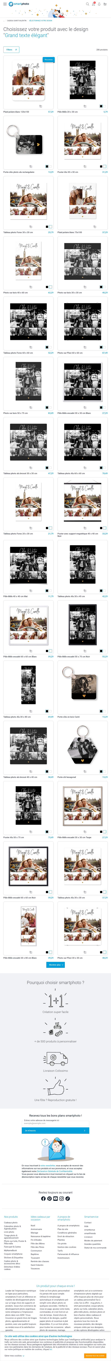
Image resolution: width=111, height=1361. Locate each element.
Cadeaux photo (11, 1222)
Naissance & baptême (41, 1236)
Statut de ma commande (95, 1248)
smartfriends (90, 1233)
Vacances (35, 1268)
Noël (33, 1225)
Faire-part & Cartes (12, 1247)
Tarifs (60, 1251)
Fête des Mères (38, 1243)
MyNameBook (10, 1250)
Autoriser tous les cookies (95, 1356)
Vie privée (62, 1243)
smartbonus (89, 1230)
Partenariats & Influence (68, 1254)
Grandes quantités (92, 1244)
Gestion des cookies (67, 1247)
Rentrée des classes (40, 1261)
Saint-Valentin (37, 1265)
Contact (87, 1222)
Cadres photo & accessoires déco (12, 1262)
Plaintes (61, 1240)
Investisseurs (64, 1258)
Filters (9, 50)
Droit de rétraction (66, 1236)
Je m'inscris (30, 1130)
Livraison (88, 1237)
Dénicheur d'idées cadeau (12, 1268)
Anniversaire (36, 1229)
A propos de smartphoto (69, 1225)
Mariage (34, 1233)
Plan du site (63, 1229)
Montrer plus (55, 965)
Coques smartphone (13, 1254)
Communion (36, 1251)
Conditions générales (67, 1233)
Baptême (35, 1254)
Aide (86, 1226)
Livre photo (9, 1232)
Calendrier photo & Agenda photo (12, 1227)
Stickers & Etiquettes (13, 1257)
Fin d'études (36, 1240)
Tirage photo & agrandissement (11, 1236)
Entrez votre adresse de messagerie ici (41, 1120)
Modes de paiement (93, 1240)
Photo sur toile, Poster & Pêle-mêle (15, 1242)
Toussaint (35, 1258)
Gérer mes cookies (14, 1356)
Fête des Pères (37, 1247)
